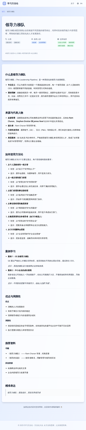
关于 (72, 3)
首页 (3, 11)
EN (79, 3)
